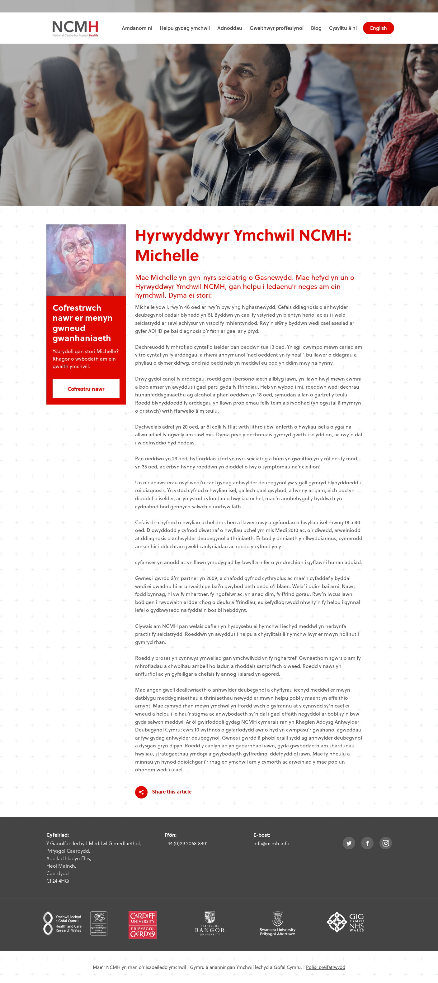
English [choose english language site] (378, 27)
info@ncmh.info (271, 843)
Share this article (163, 792)
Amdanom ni (137, 27)
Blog (316, 27)
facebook (367, 843)
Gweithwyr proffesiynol (277, 27)
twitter (349, 843)
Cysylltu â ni (343, 27)
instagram (385, 843)
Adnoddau (229, 27)
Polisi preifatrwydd (325, 967)
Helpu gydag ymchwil (185, 27)
